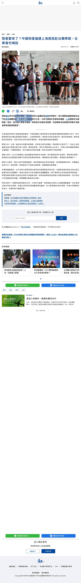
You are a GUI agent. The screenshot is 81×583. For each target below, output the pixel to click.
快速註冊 (48, 551)
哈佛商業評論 (23, 566)
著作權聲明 (35, 573)
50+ (56, 566)
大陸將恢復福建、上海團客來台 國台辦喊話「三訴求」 (24, 203)
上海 (68, 119)
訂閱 (61, 218)
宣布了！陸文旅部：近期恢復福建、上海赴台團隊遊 (23, 200)
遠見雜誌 (12, 566)
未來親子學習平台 (46, 566)
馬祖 (7, 119)
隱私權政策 (45, 573)
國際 (9, 34)
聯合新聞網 (5, 47)
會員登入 (33, 551)
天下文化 (34, 566)
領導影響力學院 (66, 566)
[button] (76, 259)
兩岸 (13, 34)
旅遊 (47, 116)
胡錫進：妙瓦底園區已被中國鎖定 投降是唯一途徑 (22, 198)
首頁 (4, 34)
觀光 (7, 116)
